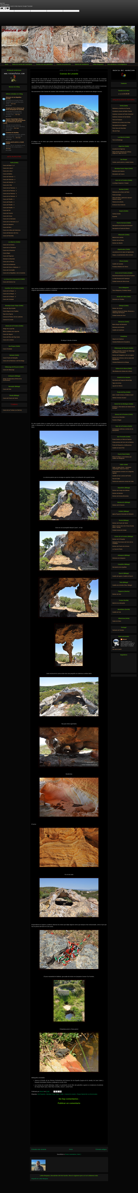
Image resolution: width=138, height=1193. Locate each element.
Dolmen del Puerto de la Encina (120, 546)
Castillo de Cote (116, 612)
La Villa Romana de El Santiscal (120, 278)
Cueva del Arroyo (7, 216)
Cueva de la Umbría (8, 340)
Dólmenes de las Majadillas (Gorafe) (13, 98)
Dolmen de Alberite (117, 243)
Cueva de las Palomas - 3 (10, 193)
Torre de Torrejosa (117, 119)
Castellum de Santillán (12, 132)
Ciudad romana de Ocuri (118, 315)
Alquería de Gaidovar (118, 339)
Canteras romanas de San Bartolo (121, 117)
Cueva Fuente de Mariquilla (10, 358)
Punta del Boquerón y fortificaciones (122, 445)
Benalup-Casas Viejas (52, 1094)
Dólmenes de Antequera (118, 558)
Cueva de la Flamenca (9, 250)
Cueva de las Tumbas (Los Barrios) (12, 410)
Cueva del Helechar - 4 (9, 182)
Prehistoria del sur (13, 30)
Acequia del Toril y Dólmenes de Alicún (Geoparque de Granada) (15, 108)
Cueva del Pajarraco (8, 256)
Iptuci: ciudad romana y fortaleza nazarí (122, 395)
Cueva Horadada (7, 349)
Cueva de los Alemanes (9, 219)
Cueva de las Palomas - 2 (10, 190)
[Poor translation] (7, 8)
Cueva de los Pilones (8, 261)
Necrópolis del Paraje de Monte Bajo (122, 380)
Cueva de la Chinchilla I (118, 417)
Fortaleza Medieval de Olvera (120, 266)
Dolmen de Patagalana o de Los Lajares (123, 355)
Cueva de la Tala (7, 185)
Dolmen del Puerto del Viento (120, 523)
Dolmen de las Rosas (118, 240)
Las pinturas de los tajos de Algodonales (123, 252)
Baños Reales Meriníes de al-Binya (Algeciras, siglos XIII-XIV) (121, 152)
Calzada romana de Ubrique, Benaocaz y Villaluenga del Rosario (123, 311)
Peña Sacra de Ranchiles (119, 128)
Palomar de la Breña (117, 202)
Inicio (6, 64)
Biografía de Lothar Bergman (39, 1178)
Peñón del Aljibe (116, 195)
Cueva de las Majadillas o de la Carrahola (14, 273)
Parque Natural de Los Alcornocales (87, 1094)
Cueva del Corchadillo (9, 270)
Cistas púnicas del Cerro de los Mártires (123, 442)
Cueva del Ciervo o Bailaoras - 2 (11, 267)
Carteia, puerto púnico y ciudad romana (15, 142)
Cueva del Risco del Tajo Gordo (11, 337)
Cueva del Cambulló (8, 299)
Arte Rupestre (41, 1094)
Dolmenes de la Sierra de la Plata (121, 122)
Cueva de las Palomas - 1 (10, 188)
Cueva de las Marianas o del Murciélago (13, 360)
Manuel (125, 639)
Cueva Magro (6, 253)
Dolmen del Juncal (117, 308)
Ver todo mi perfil (116, 649)
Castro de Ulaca (116, 621)
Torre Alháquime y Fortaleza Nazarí (121, 290)
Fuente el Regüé (116, 420)
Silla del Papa (116, 131)
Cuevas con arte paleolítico (44, 64)
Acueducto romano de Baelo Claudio (122, 111)
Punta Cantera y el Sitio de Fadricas (122, 439)
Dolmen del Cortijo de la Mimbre (121, 490)
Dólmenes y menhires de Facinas (121, 108)
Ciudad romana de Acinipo (119, 530)
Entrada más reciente (38, 1149)
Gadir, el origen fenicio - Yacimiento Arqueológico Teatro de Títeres (121, 468)
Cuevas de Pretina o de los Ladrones (13, 316)
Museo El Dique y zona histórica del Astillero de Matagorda (121, 457)
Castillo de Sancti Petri (118, 448)
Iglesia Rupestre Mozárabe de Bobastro (122, 514)
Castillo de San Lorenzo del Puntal (121, 475)
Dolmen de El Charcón (118, 505)
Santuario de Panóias (118, 630)
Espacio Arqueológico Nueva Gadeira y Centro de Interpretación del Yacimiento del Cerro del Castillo (14, 121)
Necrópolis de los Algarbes (119, 125)
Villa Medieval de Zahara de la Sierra (122, 371)
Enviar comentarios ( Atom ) (73, 1154)
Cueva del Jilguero (8, 334)
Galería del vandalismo (82, 64)
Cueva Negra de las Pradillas (10, 311)
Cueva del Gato (7, 389)
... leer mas (13, 103)
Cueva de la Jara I (8, 171)
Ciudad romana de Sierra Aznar (120, 281)
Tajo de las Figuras (8, 314)
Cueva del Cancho (8, 213)
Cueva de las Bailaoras (9, 264)
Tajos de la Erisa (116, 383)
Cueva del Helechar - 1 (9, 176)
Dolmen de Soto (116, 594)
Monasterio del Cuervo (118, 174)
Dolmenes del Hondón (118, 327)
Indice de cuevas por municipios (22, 64)
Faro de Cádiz (116, 478)
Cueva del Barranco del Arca (10, 233)
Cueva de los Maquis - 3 (9, 296)
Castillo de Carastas (117, 264)
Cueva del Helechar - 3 (9, 179)
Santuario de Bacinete (9, 259)
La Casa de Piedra (117, 549)
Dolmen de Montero (117, 493)
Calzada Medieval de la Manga (120, 362)
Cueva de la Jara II (8, 168)
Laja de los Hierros (117, 386)
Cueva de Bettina (7, 174)
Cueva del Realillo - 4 (8, 207)
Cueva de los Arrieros (8, 244)
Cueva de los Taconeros (9, 247)
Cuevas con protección (64, 64)
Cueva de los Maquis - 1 (9, 291)
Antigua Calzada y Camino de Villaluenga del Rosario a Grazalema (123, 351)
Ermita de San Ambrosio (118, 204)
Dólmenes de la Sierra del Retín (120, 192)
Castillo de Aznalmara (118, 330)
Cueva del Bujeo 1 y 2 (9, 165)
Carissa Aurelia (116, 213)
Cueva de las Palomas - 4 (10, 196)
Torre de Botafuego (117, 140)
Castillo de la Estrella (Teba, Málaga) (122, 585)
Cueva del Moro (7, 227)
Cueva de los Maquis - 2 (9, 293)
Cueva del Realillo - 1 (8, 199)
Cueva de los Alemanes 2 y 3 (10, 221)
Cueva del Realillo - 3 (8, 204)
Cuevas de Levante (70, 1094)
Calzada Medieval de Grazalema (121, 342)
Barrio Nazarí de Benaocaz (119, 324)
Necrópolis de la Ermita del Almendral (122, 225)
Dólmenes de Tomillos (118, 299)
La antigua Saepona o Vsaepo (120, 183)
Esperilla (114, 216)
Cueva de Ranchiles (8, 235)
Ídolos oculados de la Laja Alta (11, 331)
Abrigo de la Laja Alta (8, 328)
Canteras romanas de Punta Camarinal (122, 114)
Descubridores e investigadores (117, 64)
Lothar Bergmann (98, 64)
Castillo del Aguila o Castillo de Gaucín (122, 576)
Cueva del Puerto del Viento (10, 398)
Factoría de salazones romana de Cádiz (123, 481)
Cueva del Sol (6, 210)
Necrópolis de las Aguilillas (119, 567)
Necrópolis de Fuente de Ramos (121, 228)
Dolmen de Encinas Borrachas (120, 496)
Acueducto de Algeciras (118, 149)
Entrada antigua (101, 1149)
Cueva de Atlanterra (8, 224)
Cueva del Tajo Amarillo (9, 308)
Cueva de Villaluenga (8, 369)
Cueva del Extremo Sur (9, 282)
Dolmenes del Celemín (118, 171)
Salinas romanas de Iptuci (119, 397)
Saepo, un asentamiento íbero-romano (122, 255)
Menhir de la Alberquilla (118, 603)
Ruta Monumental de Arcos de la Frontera (123, 275)
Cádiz (62, 1094)
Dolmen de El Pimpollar (118, 539)
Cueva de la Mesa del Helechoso (12, 230)
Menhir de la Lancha (117, 237)
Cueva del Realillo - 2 (8, 202)
